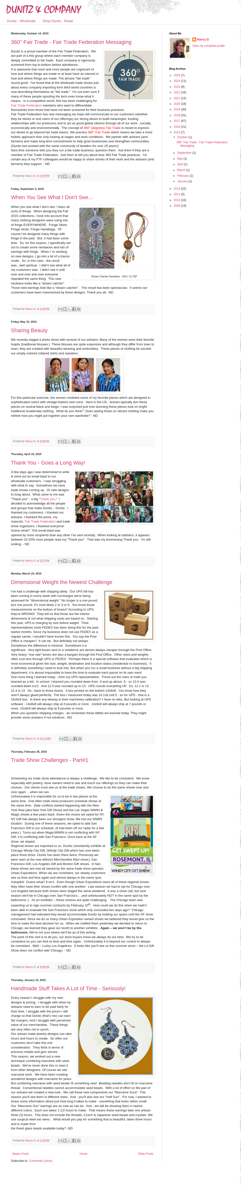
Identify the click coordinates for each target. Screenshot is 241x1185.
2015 (177, 132)
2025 (177, 75)
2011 (177, 194)
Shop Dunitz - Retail (58, 21)
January (182, 181)
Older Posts (145, 1154)
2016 (177, 126)
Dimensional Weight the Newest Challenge (61, 582)
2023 (177, 86)
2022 (177, 92)
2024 (177, 81)
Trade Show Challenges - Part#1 (49, 760)
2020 (177, 104)
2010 (177, 200)
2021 (177, 98)
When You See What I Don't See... (52, 197)
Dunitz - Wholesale (21, 21)
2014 (177, 188)
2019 (177, 109)
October (182, 137)
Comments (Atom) (40, 1161)
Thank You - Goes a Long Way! (48, 463)
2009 (177, 205)
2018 (177, 115)
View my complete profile (208, 46)
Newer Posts (20, 1154)
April (180, 164)
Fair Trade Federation (26, 105)
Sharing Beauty (29, 330)
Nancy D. (203, 39)
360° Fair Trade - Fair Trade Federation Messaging (71, 42)
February (183, 175)
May (180, 158)
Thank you (47, 499)
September (184, 153)
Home (83, 1154)
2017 (177, 121)
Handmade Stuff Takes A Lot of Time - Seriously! (68, 988)
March (181, 170)
